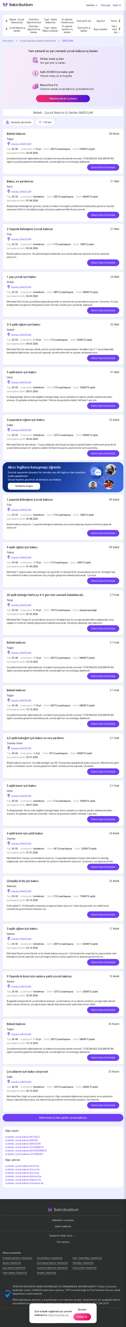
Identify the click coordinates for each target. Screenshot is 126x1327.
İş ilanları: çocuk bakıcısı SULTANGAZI (24, 1154)
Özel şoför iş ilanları (83, 29)
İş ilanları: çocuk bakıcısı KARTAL (21, 1140)
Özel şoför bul (84, 21)
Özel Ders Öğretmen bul (34, 21)
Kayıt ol (117, 5)
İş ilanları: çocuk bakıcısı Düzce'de (22, 1169)
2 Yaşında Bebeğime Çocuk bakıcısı (30, 229)
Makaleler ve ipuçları (63, 1220)
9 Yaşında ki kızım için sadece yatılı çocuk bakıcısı (39, 976)
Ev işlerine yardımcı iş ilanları (67, 29)
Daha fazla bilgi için (58, 1315)
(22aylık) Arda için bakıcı (23, 881)
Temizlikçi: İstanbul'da (83, 1263)
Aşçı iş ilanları (100, 29)
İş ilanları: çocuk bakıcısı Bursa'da (22, 1173)
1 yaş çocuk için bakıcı (21, 277)
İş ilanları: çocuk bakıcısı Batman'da (23, 1176)
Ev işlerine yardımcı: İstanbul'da (17, 1258)
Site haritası (63, 1242)
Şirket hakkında (63, 1226)
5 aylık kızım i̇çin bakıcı (21, 372)
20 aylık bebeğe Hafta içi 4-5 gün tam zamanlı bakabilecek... (46, 595)
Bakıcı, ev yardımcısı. (20, 181)
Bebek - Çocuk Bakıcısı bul (17, 21)
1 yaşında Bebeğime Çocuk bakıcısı (30, 499)
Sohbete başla (24, 486)
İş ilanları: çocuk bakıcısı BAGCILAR (23, 1143)
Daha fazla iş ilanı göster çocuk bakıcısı (63, 1117)
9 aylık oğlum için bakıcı (22, 547)
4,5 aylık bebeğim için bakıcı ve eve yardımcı (35, 738)
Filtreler (45, 122)
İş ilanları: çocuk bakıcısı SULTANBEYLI (24, 1147)
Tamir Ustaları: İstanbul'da (15, 1272)
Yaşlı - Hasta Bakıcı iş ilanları (50, 29)
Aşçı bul (101, 21)
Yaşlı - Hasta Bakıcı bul (50, 21)
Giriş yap (105, 5)
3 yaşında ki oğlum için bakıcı (25, 420)
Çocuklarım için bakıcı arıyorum (27, 1071)
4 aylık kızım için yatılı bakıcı (25, 833)
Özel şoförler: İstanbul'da (84, 1268)
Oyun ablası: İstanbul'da (14, 1268)
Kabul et (82, 1316)
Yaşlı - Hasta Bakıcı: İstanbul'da (87, 1258)
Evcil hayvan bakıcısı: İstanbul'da (52, 1263)
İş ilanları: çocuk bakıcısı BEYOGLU (22, 1137)
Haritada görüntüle (18, 122)
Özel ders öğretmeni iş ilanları (33, 29)
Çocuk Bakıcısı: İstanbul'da (49, 1258)
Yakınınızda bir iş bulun (63, 98)
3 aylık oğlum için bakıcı (22, 928)
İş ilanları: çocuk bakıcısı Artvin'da (22, 1166)
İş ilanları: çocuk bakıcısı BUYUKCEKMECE (26, 1150)
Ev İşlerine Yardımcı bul (67, 21)
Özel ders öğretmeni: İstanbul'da (52, 1268)
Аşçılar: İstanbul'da (12, 1263)
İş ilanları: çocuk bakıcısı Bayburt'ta (23, 1179)
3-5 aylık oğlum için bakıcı (23, 324)
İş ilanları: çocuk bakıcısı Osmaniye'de (24, 1183)
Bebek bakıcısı (16, 133)
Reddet (82, 1309)
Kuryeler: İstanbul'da (46, 1272)
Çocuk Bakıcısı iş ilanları (17, 29)
